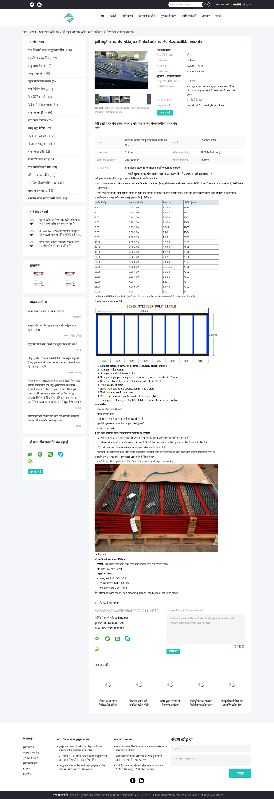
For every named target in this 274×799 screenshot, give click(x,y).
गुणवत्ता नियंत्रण (168, 16)
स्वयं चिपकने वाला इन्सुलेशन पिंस (46, 50)
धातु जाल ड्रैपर (35, 66)
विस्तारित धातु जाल (38, 144)
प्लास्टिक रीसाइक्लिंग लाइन (42, 183)
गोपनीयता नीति (60, 795)
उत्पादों (113, 16)
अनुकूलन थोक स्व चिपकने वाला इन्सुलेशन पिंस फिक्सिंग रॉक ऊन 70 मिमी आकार (82, 767)
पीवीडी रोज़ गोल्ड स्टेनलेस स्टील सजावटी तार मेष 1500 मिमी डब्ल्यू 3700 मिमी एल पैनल (139, 767)
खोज (206, 4)
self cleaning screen (135, 592)
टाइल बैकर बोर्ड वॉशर (39, 81)
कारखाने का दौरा (147, 16)
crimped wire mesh (110, 592)
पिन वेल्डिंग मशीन (37, 97)
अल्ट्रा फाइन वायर (37, 190)
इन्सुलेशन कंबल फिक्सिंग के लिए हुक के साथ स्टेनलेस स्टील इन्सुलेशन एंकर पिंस (81, 748)
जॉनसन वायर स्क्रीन (38, 175)
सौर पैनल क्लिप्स (37, 120)
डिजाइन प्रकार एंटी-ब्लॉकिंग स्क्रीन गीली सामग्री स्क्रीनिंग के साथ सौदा (139, 703)
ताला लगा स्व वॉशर (38, 136)
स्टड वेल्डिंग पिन (36, 89)
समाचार (206, 16)
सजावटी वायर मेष (37, 159)
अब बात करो (222, 4)
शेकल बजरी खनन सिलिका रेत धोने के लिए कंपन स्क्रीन (108, 703)
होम (24, 31)
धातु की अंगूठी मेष (37, 112)
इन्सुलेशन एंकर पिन (38, 58)
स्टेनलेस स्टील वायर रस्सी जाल (44, 198)
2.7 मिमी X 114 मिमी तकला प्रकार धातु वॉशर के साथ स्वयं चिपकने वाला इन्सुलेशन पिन (83, 757)
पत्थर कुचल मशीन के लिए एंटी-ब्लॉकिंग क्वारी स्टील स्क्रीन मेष (170, 703)
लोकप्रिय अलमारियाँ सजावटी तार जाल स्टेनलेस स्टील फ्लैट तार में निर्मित (141, 748)
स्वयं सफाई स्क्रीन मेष (49, 31)
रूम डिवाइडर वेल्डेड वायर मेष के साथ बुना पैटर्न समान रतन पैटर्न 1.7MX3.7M (139, 757)
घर (102, 16)
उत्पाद (33, 31)
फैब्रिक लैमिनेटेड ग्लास (40, 105)
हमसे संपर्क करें (189, 16)
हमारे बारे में (127, 16)
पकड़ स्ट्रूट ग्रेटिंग (36, 128)
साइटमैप (27, 773)
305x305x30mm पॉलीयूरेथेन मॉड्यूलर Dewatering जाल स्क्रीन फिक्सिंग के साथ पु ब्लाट (59, 234)
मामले (218, 16)
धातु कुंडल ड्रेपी (36, 151)
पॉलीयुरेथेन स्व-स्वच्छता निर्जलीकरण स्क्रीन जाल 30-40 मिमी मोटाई (201, 703)
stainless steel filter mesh (163, 592)
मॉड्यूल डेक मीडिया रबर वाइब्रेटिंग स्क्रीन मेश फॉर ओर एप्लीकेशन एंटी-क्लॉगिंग (232, 703)
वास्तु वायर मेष (36, 73)
